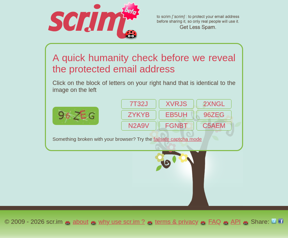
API (236, 221)
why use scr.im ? (121, 221)
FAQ (214, 221)
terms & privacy (176, 221)
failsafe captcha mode (178, 139)
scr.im (143, 21)
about (81, 221)
